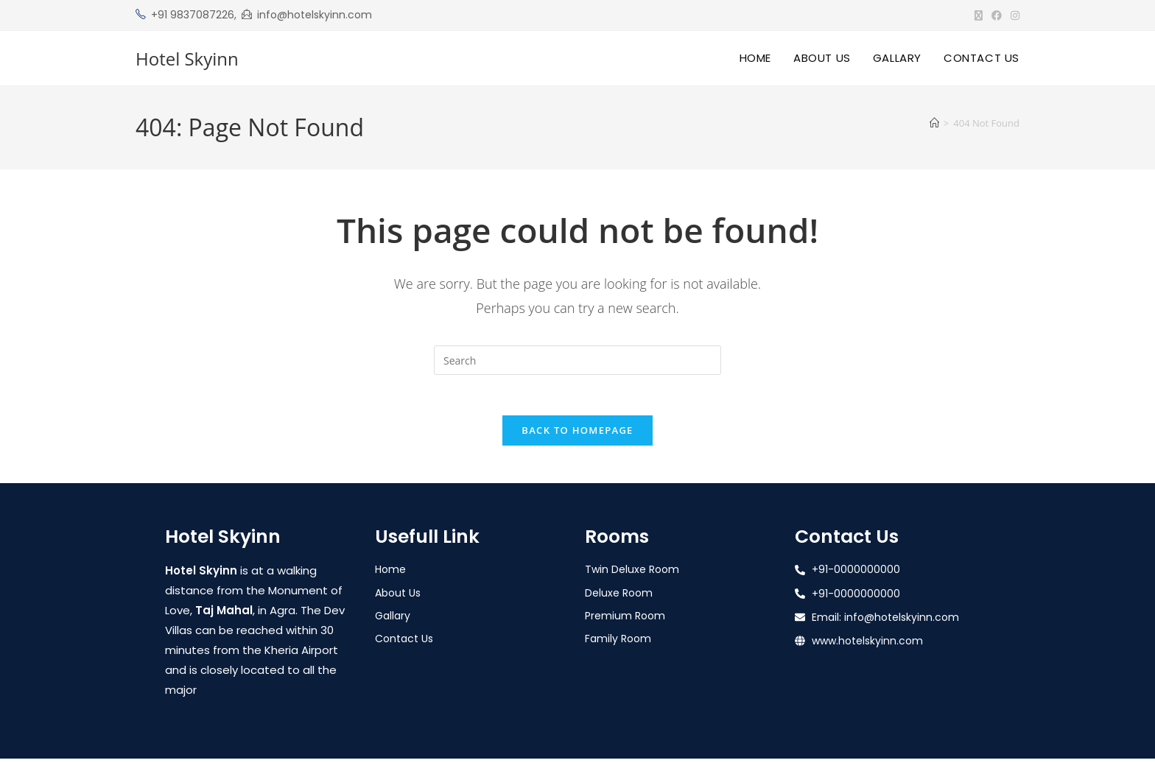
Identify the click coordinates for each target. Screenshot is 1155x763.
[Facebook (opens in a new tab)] (996, 15)
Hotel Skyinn (187, 58)
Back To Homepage (577, 434)
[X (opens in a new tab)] (978, 15)
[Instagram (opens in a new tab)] (1012, 15)
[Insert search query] (577, 360)
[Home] (934, 123)
